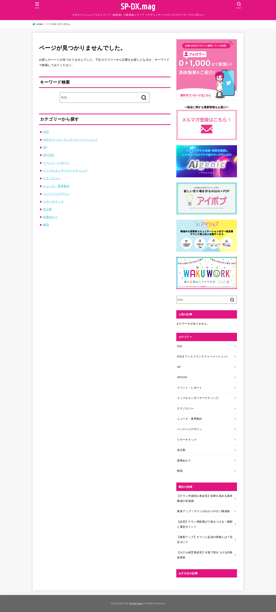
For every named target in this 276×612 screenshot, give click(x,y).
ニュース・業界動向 (56, 186)
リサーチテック (53, 201)
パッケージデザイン (56, 193)
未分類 (47, 209)
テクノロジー (52, 178)
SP (45, 147)
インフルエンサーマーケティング (65, 170)
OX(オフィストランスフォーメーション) (70, 139)
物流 (46, 224)
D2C (46, 131)
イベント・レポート (56, 162)
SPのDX (48, 155)
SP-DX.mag (138, 6)
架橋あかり (50, 217)
